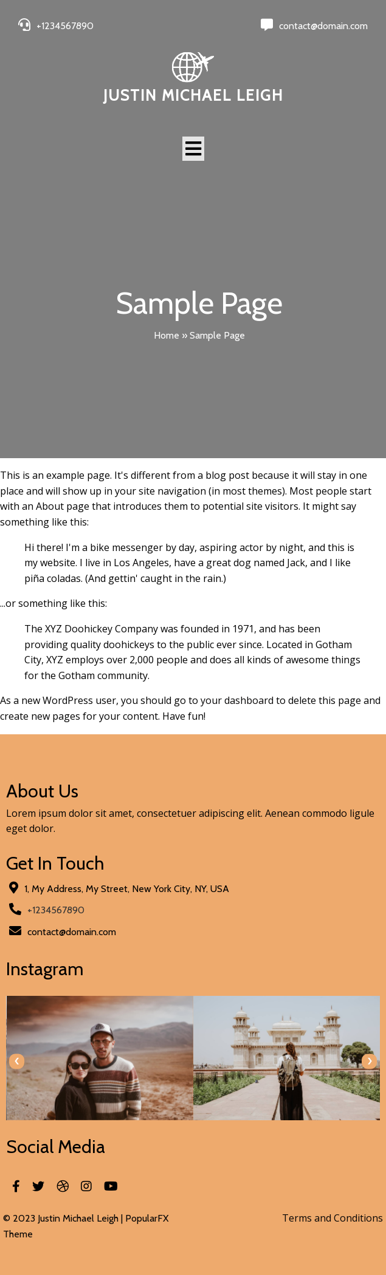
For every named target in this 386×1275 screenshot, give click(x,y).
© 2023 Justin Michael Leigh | (64, 1218)
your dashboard (237, 700)
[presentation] (16, 1061)
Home (166, 335)
